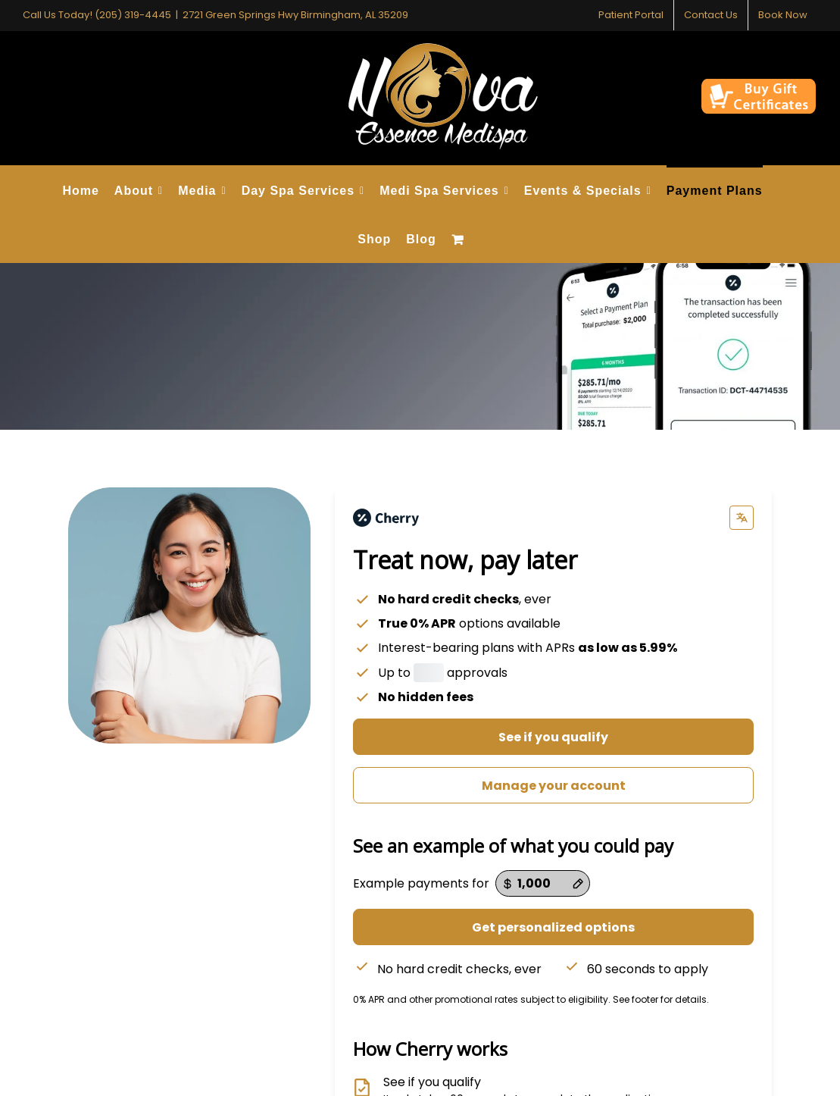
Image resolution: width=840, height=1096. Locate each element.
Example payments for (421, 883)
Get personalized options (553, 927)
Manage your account (554, 785)
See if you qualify (553, 737)
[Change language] (741, 518)
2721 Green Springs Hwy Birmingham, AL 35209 (295, 15)
